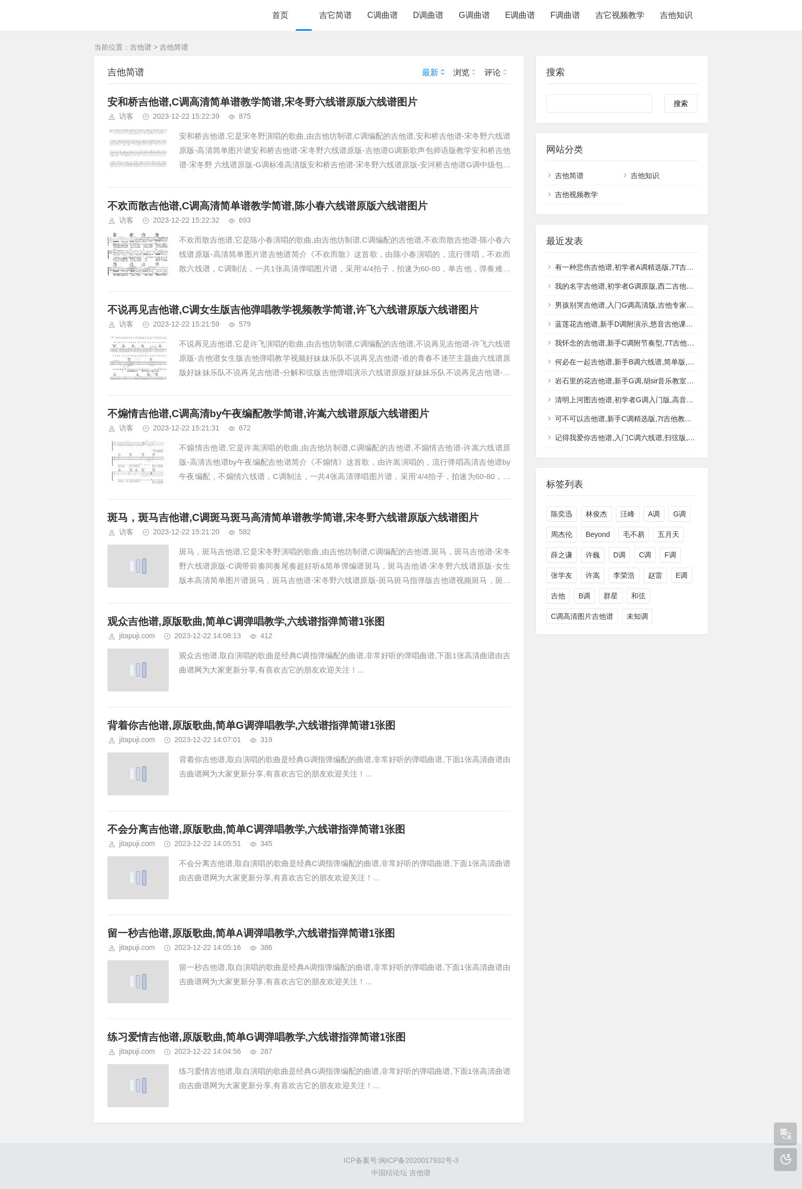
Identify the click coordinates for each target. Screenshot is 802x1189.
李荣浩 (624, 575)
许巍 (593, 555)
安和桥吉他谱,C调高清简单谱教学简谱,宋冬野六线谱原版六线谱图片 (262, 101)
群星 (611, 596)
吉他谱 (140, 47)
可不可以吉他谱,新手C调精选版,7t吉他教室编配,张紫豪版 (646, 419)
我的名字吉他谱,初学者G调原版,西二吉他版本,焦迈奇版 (643, 286)
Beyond (598, 534)
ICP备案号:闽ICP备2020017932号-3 (401, 1160)
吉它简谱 (335, 15)
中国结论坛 (389, 1173)
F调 (670, 555)
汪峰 (627, 514)
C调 (645, 555)
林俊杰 (596, 514)
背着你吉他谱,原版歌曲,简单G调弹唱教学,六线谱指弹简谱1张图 (251, 725)
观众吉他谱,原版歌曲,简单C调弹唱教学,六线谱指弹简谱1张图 (246, 621)
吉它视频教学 (619, 15)
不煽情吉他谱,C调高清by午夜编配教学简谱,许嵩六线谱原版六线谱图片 (268, 413)
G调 (679, 514)
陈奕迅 (561, 514)
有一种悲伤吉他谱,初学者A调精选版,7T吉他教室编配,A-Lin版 (651, 267)
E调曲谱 (520, 15)
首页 (280, 15)
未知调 (637, 616)
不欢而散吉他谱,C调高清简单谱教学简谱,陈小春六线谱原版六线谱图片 (267, 205)
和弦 (638, 596)
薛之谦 (561, 555)
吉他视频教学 (576, 194)
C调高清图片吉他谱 (582, 616)
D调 (619, 555)
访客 (126, 116)
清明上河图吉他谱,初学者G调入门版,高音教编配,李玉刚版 (647, 400)
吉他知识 (676, 15)
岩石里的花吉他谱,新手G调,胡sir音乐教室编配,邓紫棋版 (643, 381)
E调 (681, 575)
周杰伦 (561, 534)
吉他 (558, 596)
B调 (584, 596)
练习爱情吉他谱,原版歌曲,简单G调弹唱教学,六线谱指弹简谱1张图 (256, 1037)
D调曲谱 (428, 15)
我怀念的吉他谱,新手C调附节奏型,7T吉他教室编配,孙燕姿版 (650, 343)
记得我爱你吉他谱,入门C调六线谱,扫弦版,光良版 (632, 438)
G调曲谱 (474, 15)
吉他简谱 (174, 47)
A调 (654, 514)
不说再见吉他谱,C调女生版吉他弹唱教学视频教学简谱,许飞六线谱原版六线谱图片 (293, 309)
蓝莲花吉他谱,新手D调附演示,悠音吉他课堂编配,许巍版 (643, 324)
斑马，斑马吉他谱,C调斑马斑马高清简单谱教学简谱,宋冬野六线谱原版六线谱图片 (293, 517)
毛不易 (633, 534)
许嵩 (593, 575)
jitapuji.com (137, 636)
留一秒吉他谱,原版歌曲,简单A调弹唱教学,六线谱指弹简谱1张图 (251, 933)
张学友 (561, 575)
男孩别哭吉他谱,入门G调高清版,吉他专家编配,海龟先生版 (647, 305)
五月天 (668, 534)
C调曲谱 (382, 15)
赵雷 (655, 575)
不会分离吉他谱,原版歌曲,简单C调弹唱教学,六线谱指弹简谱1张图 (256, 829)
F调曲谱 (565, 15)
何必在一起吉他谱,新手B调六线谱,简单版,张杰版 (632, 362)
